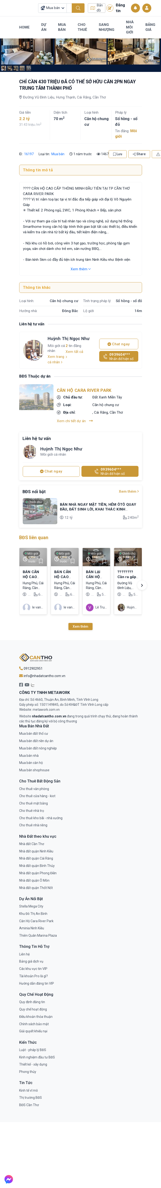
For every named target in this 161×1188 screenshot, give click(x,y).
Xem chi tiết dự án (75, 419)
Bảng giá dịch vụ (31, 959)
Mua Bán (62, 27)
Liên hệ (24, 952)
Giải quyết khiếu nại (33, 1029)
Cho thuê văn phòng (34, 787)
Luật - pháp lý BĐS (32, 1048)
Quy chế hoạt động (33, 1007)
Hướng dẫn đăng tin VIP (36, 981)
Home (24, 27)
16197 (28, 152)
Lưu (117, 152)
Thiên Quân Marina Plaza (38, 933)
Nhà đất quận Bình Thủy (37, 864)
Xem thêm (81, 267)
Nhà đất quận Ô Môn (34, 878)
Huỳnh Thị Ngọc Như (68, 336)
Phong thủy (27, 1070)
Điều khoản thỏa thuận (36, 1014)
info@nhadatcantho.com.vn (42, 674)
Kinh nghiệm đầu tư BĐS (37, 1055)
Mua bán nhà (29, 753)
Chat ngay (118, 342)
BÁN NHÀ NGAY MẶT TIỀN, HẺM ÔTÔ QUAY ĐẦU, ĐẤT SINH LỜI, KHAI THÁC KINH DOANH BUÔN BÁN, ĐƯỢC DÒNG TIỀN (98, 507)
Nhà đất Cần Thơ (31, 842)
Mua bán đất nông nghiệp (38, 746)
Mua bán (57, 152)
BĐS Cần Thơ (29, 1103)
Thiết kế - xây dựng (33, 1062)
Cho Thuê (82, 27)
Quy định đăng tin (32, 1000)
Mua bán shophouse (34, 768)
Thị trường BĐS (30, 1096)
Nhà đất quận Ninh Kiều (36, 849)
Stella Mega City (31, 904)
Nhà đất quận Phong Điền (38, 871)
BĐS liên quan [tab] (33, 535)
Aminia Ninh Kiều (31, 926)
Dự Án (43, 27)
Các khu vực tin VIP (33, 967)
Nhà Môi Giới (130, 27)
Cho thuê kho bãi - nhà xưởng (41, 816)
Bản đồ (96, 8)
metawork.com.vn (46, 707)
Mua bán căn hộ (31, 761)
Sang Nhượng (106, 27)
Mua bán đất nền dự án (36, 739)
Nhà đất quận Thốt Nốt (36, 886)
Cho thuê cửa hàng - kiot (37, 794)
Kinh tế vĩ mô (28, 1088)
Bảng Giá (150, 27)
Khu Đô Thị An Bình (33, 911)
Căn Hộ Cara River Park (84, 388)
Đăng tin (115, 8)
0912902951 (31, 666)
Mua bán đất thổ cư (33, 732)
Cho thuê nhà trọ (31, 808)
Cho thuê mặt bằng (33, 801)
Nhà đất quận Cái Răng (36, 856)
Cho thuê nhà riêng (33, 823)
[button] (142, 583)
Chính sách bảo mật (34, 1022)
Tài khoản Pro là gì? (33, 974)
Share (139, 152)
